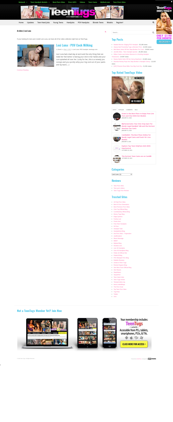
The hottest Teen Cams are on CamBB (136, 156)
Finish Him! (117, 221)
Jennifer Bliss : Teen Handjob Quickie (125, 52)
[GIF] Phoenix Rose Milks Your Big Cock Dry (128, 66)
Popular (121, 110)
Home (21, 22)
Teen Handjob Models (38, 2)
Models (110, 22)
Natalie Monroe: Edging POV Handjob (126, 44)
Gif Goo (116, 226)
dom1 (60, 49)
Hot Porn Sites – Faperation (122, 233)
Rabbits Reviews (119, 260)
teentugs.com (93, 49)
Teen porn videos (119, 188)
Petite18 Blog (118, 255)
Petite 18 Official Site (120, 253)
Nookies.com (118, 245)
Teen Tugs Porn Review (121, 190)
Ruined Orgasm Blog (120, 265)
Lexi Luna (76, 49)
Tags (136, 110)
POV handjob (84, 49)
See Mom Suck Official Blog (122, 267)
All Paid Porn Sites (120, 202)
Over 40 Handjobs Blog (121, 250)
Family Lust (117, 219)
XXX (115, 296)
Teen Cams (92, 2)
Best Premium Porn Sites (122, 207)
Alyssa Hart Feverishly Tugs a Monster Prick (128, 47)
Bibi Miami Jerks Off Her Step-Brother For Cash (129, 49)
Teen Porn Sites (119, 2)
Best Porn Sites (59, 2)
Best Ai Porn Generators (121, 204)
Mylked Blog (117, 243)
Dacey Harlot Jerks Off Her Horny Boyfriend (127, 59)
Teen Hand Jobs (43, 22)
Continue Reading (22, 70)
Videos (82, 2)
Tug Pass (117, 292)
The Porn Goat (118, 287)
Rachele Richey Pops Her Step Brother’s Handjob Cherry (132, 61)
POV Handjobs (83, 22)
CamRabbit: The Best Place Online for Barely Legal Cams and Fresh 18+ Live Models (136, 137)
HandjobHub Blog (119, 231)
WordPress (139, 358)
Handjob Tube (118, 229)
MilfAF (116, 241)
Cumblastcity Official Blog (122, 212)
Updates (30, 22)
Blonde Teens (98, 22)
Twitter (116, 294)
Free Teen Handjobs (120, 224)
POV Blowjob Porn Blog (121, 258)
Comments (129, 110)
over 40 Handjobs (119, 248)
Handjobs (70, 22)
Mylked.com (105, 2)
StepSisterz (117, 272)
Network (22, 2)
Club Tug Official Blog (120, 209)
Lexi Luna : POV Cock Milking (74, 45)
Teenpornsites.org (119, 282)
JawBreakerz (118, 236)
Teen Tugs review (119, 279)
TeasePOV (117, 275)
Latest (114, 110)
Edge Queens (118, 216)
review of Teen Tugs (120, 262)
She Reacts (117, 270)
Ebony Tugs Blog (119, 214)
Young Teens (58, 22)
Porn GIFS (72, 2)
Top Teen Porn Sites (120, 289)
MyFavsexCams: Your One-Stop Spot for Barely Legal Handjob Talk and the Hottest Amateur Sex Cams (138, 126)
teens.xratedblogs (119, 284)
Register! (119, 22)
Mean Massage (118, 238)
